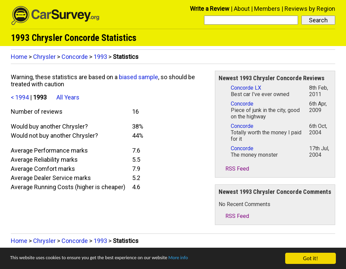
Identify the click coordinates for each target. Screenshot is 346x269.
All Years (67, 97)
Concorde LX (246, 88)
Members (267, 8)
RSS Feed (234, 168)
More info (207, 259)
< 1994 (20, 97)
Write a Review (209, 8)
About (242, 8)
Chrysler (44, 56)
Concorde (74, 56)
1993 (100, 56)
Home (19, 56)
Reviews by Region (310, 8)
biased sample (138, 77)
